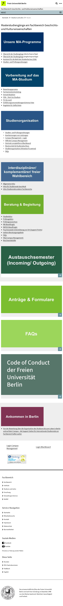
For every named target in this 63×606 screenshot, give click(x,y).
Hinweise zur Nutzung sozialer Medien (12, 551)
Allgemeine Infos (9, 184)
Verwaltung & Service (11, 496)
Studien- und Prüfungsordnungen (15, 62)
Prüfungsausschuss (10, 222)
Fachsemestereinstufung (12, 92)
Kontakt (6, 519)
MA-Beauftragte (9, 224)
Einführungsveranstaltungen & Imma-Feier (18, 102)
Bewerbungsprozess (10, 89)
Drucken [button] (6, 562)
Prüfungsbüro (8, 219)
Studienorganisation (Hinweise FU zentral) (20, 148)
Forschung (7, 492)
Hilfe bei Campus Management (16, 140)
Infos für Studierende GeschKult (14, 186)
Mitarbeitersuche (9, 516)
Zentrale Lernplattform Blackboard (18, 143)
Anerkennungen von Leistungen (16, 135)
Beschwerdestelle (9, 240)
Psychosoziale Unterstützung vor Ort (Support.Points (22, 230)
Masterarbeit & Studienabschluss (17, 146)
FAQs (7, 151)
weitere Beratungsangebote (13, 232)
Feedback (7, 569)
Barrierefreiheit (9, 529)
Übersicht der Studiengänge (13, 54)
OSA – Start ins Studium (11, 97)
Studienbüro (7, 216)
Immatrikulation (9, 94)
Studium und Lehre (17, 18)
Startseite (5, 18)
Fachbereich (8, 482)
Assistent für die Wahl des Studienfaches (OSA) (20, 59)
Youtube (7, 546)
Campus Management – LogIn (16, 138)
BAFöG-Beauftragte (10, 227)
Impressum (7, 523)
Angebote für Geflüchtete (12, 105)
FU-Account (7, 100)
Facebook (8, 543)
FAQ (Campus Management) (13, 238)
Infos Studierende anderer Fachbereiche (17, 189)
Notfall (6, 499)
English (6, 572)
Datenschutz (8, 526)
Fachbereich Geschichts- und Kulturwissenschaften (22, 9)
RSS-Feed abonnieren (11, 565)
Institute (6, 485)
